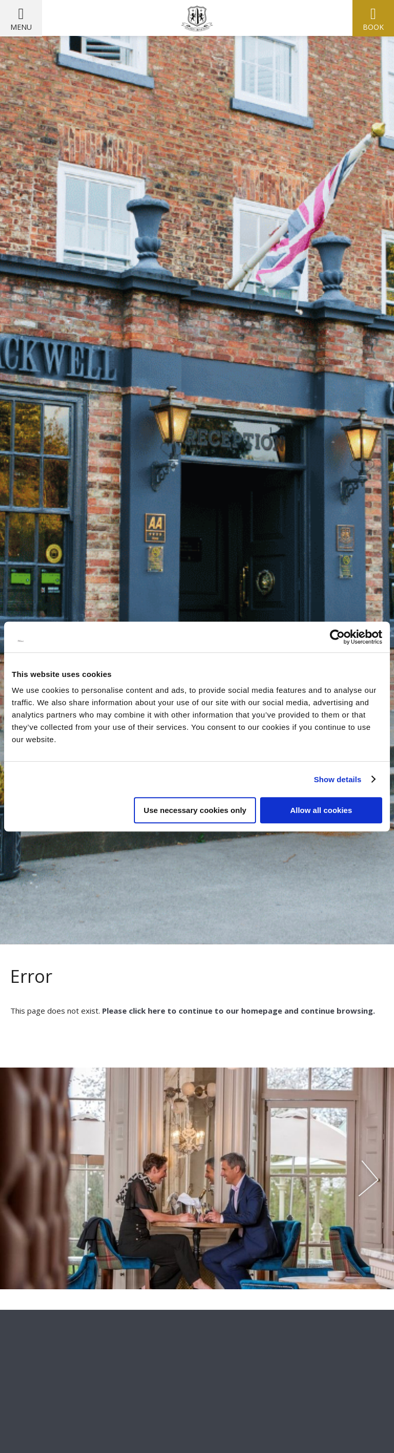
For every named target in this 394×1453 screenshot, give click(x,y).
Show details (338, 779)
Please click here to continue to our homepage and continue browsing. (237, 1010)
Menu (21, 27)
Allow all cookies (321, 810)
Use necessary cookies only (195, 810)
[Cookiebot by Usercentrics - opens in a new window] (337, 637)
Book (373, 27)
